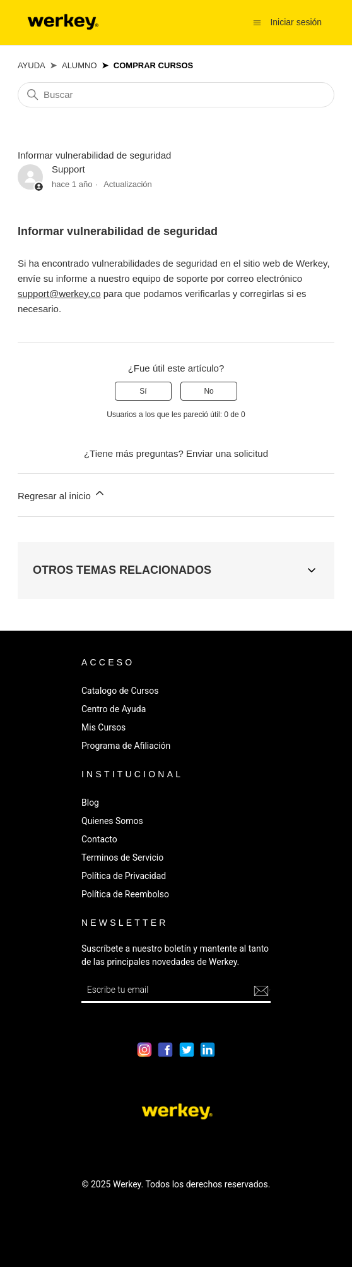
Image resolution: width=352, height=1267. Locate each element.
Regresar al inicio (62, 494)
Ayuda (31, 65)
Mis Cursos (103, 727)
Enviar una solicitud (227, 453)
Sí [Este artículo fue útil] (142, 391)
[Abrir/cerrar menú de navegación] (257, 21)
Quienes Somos (112, 821)
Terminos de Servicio (122, 857)
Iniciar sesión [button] (296, 22)
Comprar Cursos (153, 65)
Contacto (99, 839)
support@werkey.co (59, 293)
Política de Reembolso (125, 894)
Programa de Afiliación (125, 746)
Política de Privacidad (123, 876)
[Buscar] (176, 94)
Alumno (79, 65)
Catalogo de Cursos (119, 691)
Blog (90, 802)
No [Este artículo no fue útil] (208, 391)
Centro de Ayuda (113, 709)
